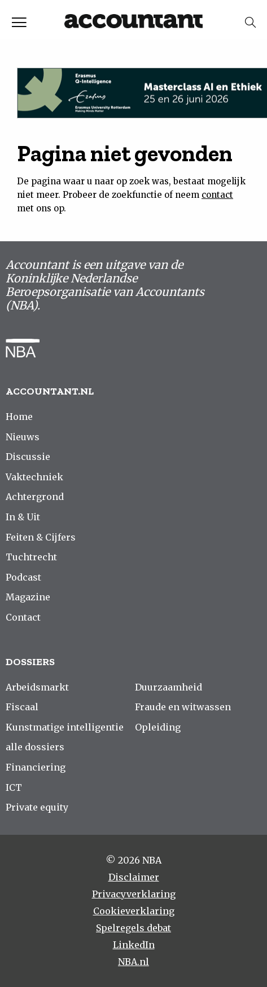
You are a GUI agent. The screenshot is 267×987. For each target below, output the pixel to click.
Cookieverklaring (133, 911)
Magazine (28, 597)
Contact (23, 617)
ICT (14, 787)
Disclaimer (133, 877)
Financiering (35, 767)
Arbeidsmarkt (37, 687)
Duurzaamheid (168, 687)
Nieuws (23, 436)
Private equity (37, 807)
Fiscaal (22, 706)
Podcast (23, 577)
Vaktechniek (34, 477)
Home (19, 416)
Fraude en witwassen (183, 706)
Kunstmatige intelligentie (65, 727)
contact (217, 194)
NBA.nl (133, 961)
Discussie (28, 456)
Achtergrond (35, 496)
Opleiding (158, 727)
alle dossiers (35, 747)
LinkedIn (134, 944)
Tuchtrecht (31, 557)
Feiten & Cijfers (41, 537)
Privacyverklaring (134, 894)
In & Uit (23, 517)
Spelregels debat (133, 927)
